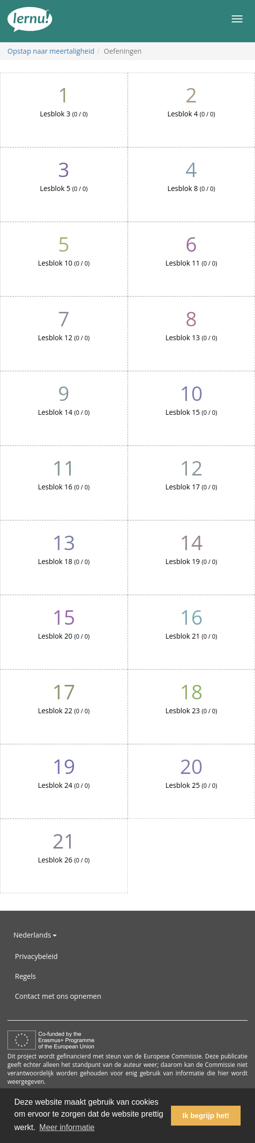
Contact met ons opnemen (58, 996)
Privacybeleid (36, 956)
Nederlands (35, 935)
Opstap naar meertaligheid (50, 51)
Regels (25, 976)
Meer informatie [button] (66, 1127)
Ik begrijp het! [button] (205, 1116)
